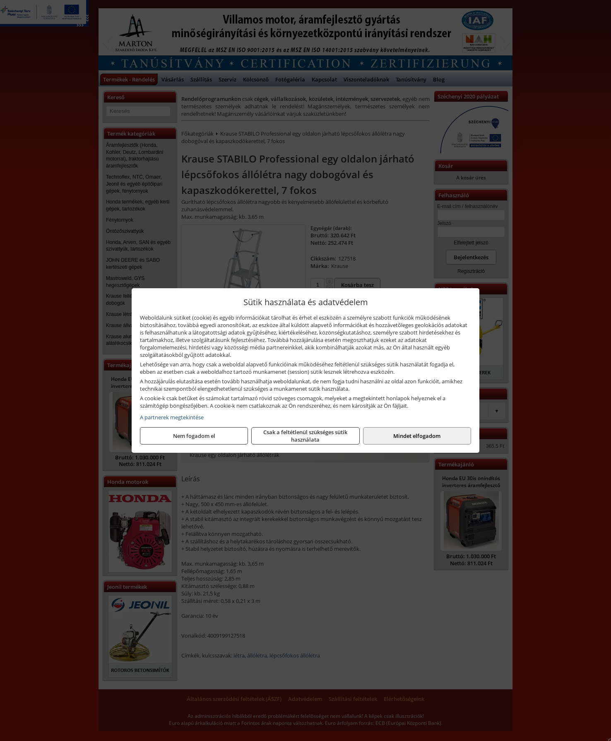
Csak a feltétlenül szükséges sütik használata (305, 435)
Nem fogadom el (194, 436)
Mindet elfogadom (416, 436)
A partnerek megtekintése (172, 417)
